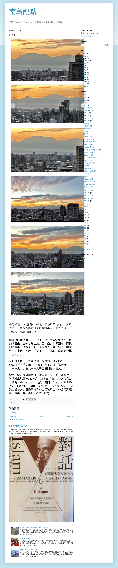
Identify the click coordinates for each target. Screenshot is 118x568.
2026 (84, 95)
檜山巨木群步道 (88, 144)
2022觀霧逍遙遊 (89, 139)
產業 (83, 81)
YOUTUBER (86, 258)
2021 (84, 204)
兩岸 (83, 63)
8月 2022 (87, 116)
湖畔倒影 (86, 166)
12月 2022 (87, 108)
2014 (84, 223)
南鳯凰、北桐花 (88, 179)
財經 (83, 77)
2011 (84, 230)
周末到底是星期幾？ (26, 538)
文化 (83, 58)
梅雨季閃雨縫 (88, 136)
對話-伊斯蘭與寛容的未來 (18, 426)
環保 (83, 86)
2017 (84, 215)
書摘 (83, 74)
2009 (84, 236)
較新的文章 (13, 416)
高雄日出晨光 (88, 160)
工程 (83, 56)
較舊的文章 (69, 416)
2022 (84, 105)
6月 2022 (87, 121)
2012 (84, 228)
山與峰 (86, 131)
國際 (83, 79)
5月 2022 (87, 190)
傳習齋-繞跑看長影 (90, 163)
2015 (84, 220)
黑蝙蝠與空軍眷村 (89, 152)
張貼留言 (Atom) (18, 419)
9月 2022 (87, 113)
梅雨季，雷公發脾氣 (90, 171)
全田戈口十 (85, 61)
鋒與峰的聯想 (88, 126)
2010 (84, 233)
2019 (84, 209)
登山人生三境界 (88, 155)
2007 (84, 241)
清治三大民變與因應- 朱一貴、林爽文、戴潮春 (34, 527)
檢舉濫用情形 (85, 250)
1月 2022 (87, 201)
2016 (84, 217)
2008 (84, 239)
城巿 (83, 70)
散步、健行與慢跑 (89, 181)
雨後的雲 (86, 173)
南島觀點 (22, 11)
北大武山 (86, 134)
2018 (84, 212)
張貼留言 (14, 412)
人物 (83, 54)
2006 (84, 244)
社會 (15, 402)
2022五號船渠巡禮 (89, 184)
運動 (83, 84)
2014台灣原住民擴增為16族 (28, 549)
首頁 (41, 416)
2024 (84, 100)
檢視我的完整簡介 (86, 36)
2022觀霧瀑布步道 (89, 142)
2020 (84, 207)
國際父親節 (87, 123)
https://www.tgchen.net (90, 33)
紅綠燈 (86, 176)
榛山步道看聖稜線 (89, 147)
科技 (83, 72)
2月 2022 (87, 198)
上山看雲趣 (87, 168)
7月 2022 (87, 118)
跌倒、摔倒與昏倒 (89, 187)
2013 (84, 225)
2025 (84, 97)
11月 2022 (87, 110)
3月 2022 (87, 195)
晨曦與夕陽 (87, 128)
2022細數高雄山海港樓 (91, 158)
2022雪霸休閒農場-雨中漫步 (92, 150)
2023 (84, 103)
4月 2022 (87, 193)
